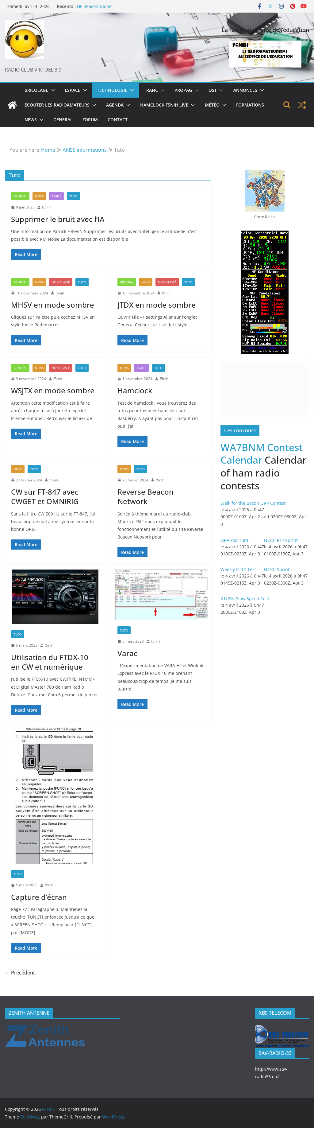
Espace (72, 90)
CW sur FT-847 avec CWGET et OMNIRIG (44, 496)
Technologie (112, 90)
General (63, 120)
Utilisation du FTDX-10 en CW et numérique (49, 662)
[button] (51, 90)
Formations (250, 105)
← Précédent (20, 972)
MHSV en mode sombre (52, 305)
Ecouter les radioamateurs (57, 105)
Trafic (151, 90)
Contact (118, 120)
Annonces (245, 90)
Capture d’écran (39, 897)
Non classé (61, 282)
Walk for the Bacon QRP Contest (253, 503)
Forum (90, 120)
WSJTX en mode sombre (52, 390)
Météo (212, 105)
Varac (127, 653)
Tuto (73, 196)
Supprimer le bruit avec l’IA (58, 219)
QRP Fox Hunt (234, 540)
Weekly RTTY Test (238, 569)
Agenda (115, 105)
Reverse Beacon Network (145, 496)
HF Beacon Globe (94, 6)
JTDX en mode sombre (156, 305)
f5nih (46, 207)
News (31, 120)
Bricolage (36, 90)
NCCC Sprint (276, 569)
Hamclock (134, 390)
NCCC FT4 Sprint (281, 540)
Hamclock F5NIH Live (164, 105)
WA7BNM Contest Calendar (261, 454)
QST (213, 90)
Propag (183, 90)
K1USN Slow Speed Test (244, 598)
